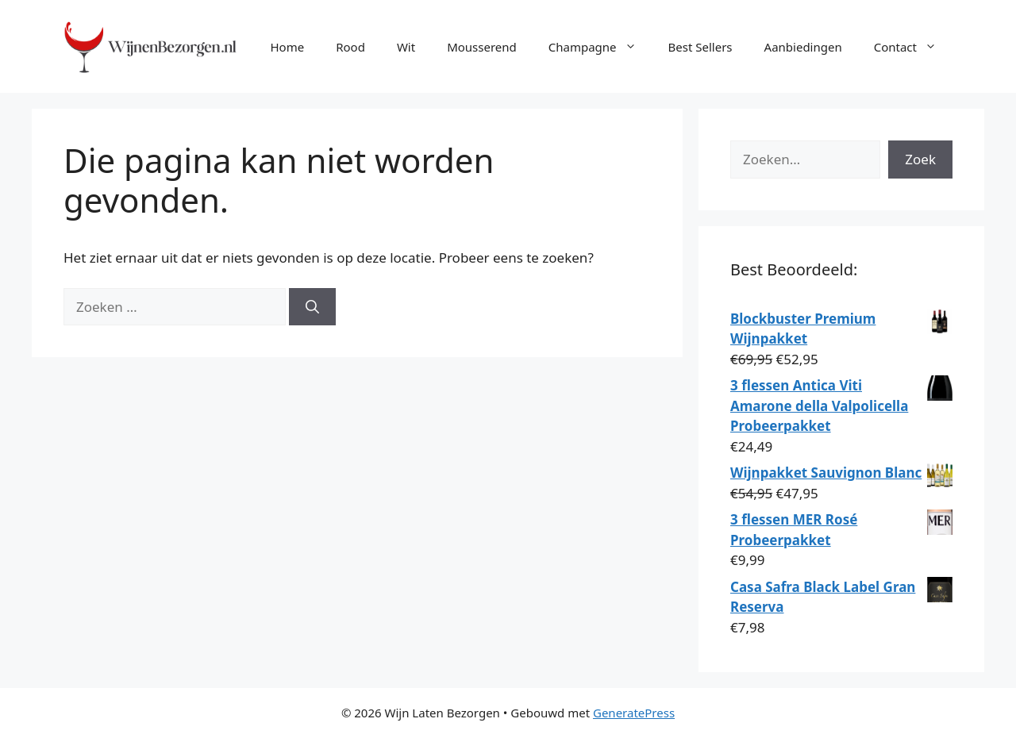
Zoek (920, 159)
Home (287, 47)
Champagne (600, 47)
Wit (406, 47)
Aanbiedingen (803, 47)
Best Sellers (700, 47)
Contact (913, 47)
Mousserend (482, 47)
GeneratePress (634, 713)
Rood (350, 47)
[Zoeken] (312, 307)
